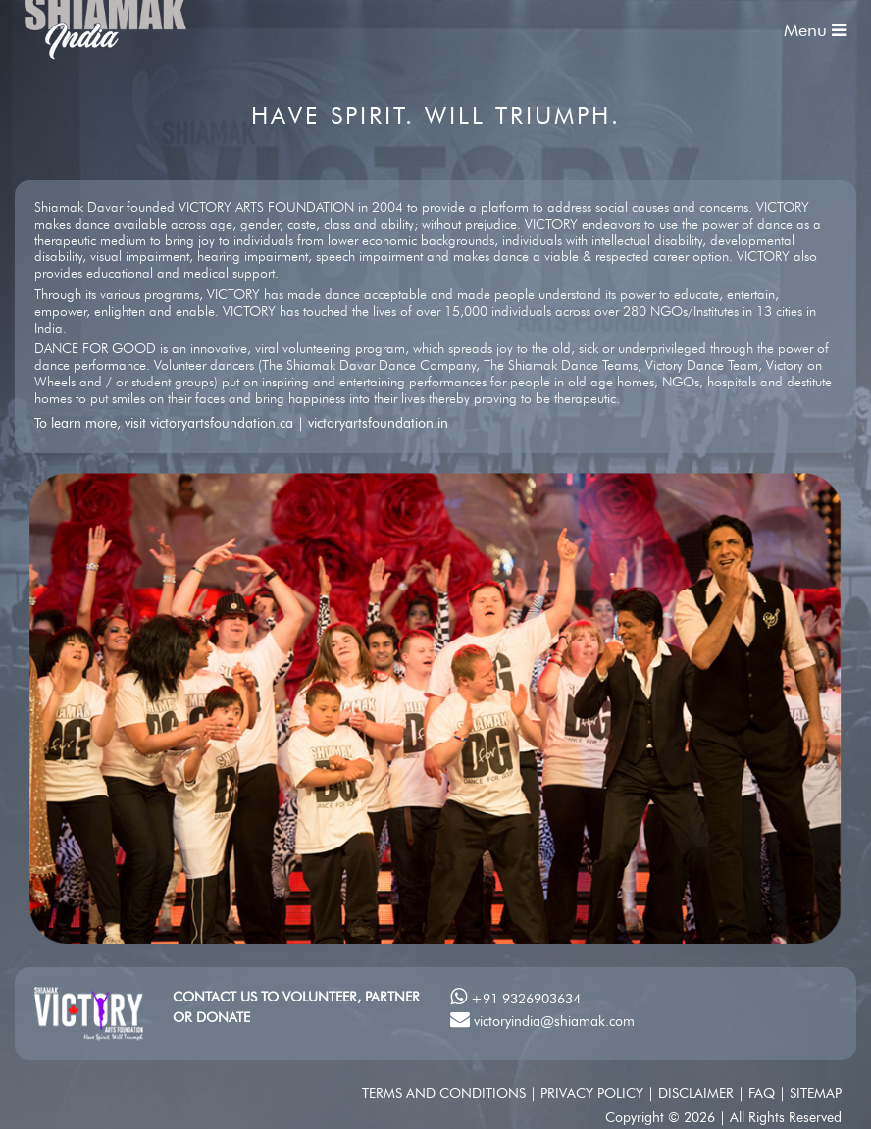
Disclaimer (698, 1093)
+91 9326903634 (526, 998)
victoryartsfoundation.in (378, 423)
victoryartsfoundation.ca (221, 423)
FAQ (763, 1093)
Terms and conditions (446, 1093)
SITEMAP (816, 1093)
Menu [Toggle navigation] (815, 30)
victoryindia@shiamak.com (554, 1021)
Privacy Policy (593, 1093)
